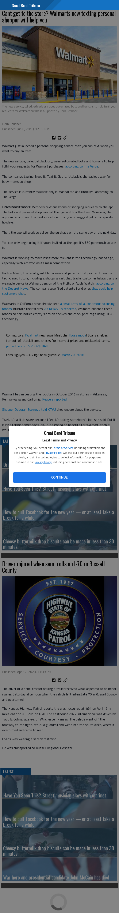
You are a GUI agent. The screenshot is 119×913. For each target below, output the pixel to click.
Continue (59, 477)
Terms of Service (63, 447)
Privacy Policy (53, 452)
